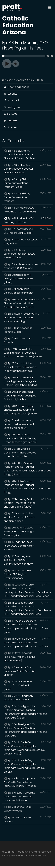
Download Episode (16, 87)
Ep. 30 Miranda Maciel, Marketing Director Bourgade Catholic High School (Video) (27, 381)
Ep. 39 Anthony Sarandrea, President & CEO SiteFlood (27, 266)
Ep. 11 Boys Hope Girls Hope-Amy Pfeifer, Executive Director (27, 671)
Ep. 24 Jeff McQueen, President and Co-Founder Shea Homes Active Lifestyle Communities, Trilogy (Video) (27, 468)
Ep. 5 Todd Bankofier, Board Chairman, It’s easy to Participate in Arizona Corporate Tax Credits (27, 766)
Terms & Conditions (34, 855)
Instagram (12, 107)
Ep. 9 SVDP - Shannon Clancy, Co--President (27, 697)
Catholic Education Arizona (18, 25)
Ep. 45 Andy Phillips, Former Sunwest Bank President (27, 197)
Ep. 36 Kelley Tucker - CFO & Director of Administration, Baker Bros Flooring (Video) (27, 303)
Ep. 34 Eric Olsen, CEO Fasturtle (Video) (27, 330)
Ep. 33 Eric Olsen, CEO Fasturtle (27, 340)
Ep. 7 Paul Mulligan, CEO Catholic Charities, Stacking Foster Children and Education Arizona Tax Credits (27, 730)
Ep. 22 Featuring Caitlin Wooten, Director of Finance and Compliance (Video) (27, 502)
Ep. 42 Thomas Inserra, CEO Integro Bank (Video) (27, 231)
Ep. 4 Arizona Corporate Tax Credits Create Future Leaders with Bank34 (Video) (27, 782)
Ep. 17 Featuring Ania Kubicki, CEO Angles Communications (27, 574)
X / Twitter (11, 114)
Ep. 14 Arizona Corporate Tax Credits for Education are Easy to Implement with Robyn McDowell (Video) (27, 626)
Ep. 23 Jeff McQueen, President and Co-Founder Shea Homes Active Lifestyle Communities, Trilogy (27, 486)
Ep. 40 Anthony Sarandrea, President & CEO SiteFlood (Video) (27, 253)
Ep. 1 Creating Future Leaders (27, 819)
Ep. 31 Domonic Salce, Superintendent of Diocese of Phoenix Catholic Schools (27, 366)
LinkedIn (10, 120)
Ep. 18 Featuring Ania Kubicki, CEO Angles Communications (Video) (27, 559)
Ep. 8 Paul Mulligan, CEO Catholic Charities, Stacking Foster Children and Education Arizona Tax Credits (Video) (27, 712)
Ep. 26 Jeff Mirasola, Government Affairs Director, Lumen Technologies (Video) (27, 438)
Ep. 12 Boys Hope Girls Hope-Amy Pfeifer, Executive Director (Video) (27, 656)
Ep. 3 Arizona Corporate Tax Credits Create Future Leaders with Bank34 (27, 796)
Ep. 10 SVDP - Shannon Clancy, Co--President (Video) (27, 685)
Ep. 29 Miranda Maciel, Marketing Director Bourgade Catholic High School (27, 395)
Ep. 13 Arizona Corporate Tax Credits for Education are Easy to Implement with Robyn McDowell (27, 642)
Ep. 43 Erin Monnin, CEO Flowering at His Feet (27, 220)
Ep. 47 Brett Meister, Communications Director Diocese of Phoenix (27, 168)
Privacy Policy (10, 855)
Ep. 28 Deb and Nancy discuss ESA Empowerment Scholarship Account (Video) (27, 409)
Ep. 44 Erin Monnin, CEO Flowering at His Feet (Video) (27, 209)
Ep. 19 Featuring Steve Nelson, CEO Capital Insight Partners (27, 545)
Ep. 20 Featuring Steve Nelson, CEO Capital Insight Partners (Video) (27, 531)
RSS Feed (11, 127)
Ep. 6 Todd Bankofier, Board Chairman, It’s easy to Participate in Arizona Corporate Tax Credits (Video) (27, 747)
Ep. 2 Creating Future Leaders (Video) (27, 809)
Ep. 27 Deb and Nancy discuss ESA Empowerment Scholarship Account (27, 424)
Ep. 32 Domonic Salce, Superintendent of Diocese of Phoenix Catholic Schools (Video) (27, 352)
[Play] (7, 63)
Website (10, 93)
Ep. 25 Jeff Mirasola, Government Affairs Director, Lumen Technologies (27, 452)
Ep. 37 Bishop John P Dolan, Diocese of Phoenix (27, 291)
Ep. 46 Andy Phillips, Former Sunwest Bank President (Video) (27, 182)
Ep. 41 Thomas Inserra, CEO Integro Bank (27, 241)
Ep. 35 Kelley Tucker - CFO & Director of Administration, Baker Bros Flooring (27, 317)
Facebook (11, 100)
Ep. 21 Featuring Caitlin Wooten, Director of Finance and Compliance (27, 517)
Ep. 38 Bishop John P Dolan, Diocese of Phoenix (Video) (27, 278)
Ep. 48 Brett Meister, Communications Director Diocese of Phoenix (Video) (27, 154)
